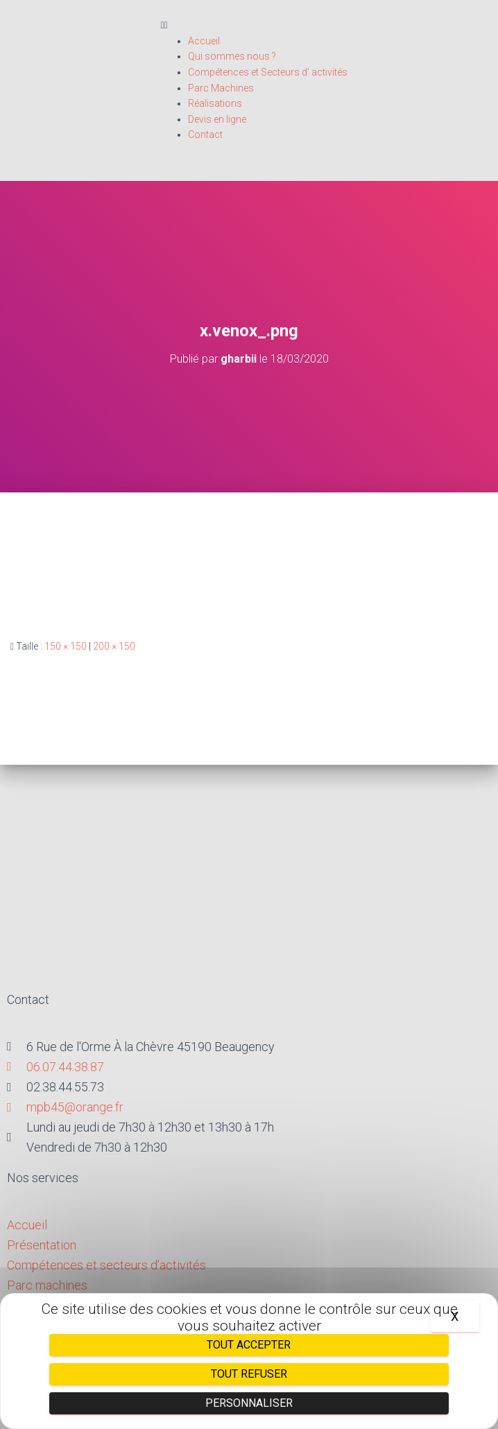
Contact (205, 134)
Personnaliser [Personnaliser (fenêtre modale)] (249, 1403)
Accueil (204, 40)
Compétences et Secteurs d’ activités (267, 72)
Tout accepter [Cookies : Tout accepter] (249, 1344)
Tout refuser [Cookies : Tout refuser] (249, 1373)
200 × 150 (114, 646)
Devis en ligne (217, 119)
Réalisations (215, 103)
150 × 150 (65, 646)
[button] (320, 25)
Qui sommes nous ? (232, 56)
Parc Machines (221, 88)
